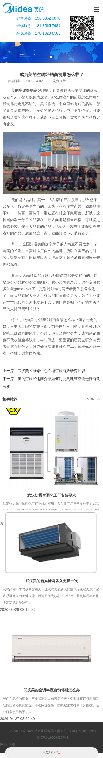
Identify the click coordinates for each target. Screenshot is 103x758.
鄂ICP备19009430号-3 (52, 738)
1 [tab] (51, 57)
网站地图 (7, 744)
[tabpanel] (51, 52)
